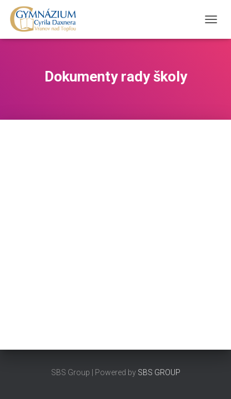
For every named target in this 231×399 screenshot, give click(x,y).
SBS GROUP (159, 372)
